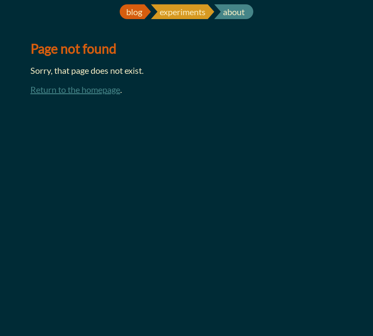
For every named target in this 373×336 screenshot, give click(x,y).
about (234, 12)
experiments (183, 12)
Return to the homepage (75, 89)
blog (134, 12)
